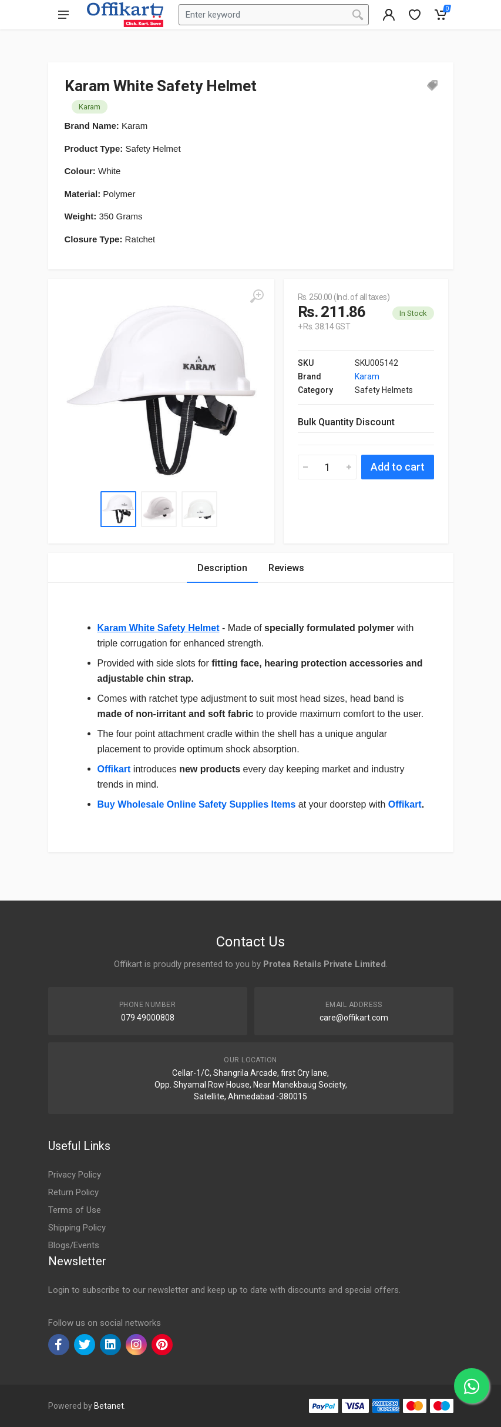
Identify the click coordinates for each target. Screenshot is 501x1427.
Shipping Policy (77, 1227)
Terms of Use (74, 1210)
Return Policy (73, 1192)
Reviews (286, 568)
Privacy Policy (74, 1174)
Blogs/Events (73, 1245)
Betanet (109, 1406)
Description (222, 568)
